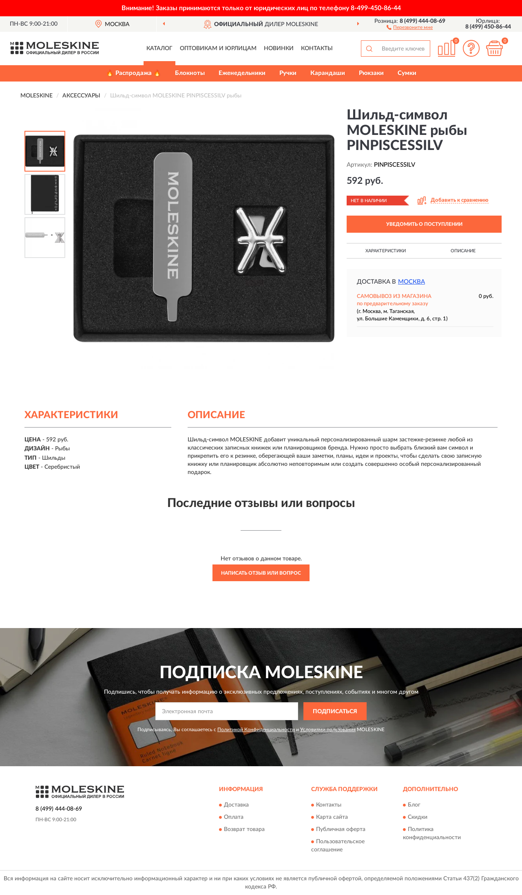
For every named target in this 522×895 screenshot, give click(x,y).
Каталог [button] (159, 48)
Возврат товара (244, 829)
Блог (414, 805)
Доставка (236, 805)
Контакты (317, 48)
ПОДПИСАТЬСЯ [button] (335, 711)
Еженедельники (242, 73)
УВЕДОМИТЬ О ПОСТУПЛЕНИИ (424, 224)
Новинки (279, 48)
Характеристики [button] (385, 251)
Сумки (407, 73)
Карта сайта (332, 817)
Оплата (233, 817)
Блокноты (190, 73)
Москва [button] (411, 282)
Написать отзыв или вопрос (261, 573)
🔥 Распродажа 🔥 (133, 73)
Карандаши (327, 73)
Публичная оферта (340, 829)
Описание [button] (463, 251)
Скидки (417, 817)
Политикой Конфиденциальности (256, 729)
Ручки (287, 73)
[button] (410, 26)
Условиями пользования (328, 729)
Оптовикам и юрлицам (218, 48)
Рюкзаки (371, 73)
